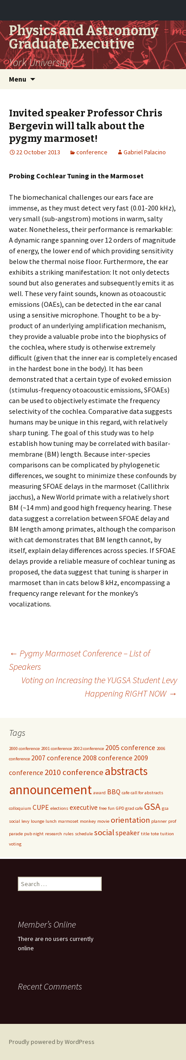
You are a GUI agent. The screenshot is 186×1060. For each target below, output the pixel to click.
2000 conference (24, 748)
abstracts (126, 771)
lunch (51, 821)
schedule (84, 834)
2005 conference (130, 747)
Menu (17, 78)
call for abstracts (147, 793)
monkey (88, 821)
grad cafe (134, 808)
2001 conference (56, 748)
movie (103, 821)
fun (111, 808)
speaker (128, 833)
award (99, 793)
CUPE (41, 807)
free (103, 808)
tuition (167, 834)
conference (91, 152)
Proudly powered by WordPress (52, 1042)
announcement (50, 789)
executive (84, 807)
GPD (120, 808)
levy (25, 821)
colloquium (20, 808)
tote (155, 834)
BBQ (113, 792)
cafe (125, 793)
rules (68, 834)
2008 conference (107, 758)
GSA (152, 806)
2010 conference (74, 772)
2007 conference (56, 758)
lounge (37, 821)
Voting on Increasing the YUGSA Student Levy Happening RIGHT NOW (99, 686)
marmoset (68, 821)
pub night (34, 834)
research (53, 834)
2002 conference (88, 748)
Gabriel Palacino (145, 152)
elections (59, 808)
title (145, 834)
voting (15, 844)
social (104, 832)
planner (159, 821)
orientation (130, 820)
